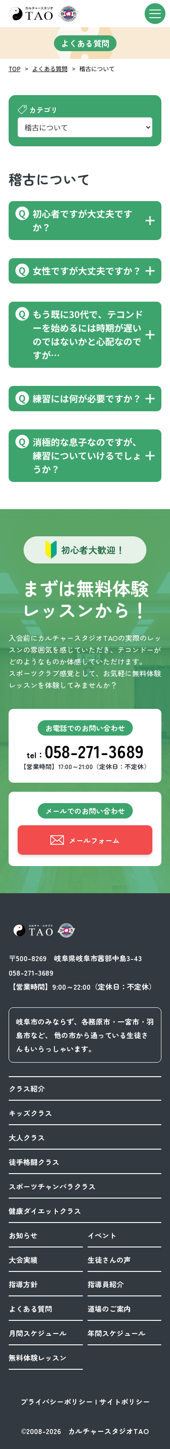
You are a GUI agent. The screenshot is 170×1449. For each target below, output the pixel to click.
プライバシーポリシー (56, 1401)
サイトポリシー (124, 1401)
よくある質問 (50, 68)
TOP (14, 68)
